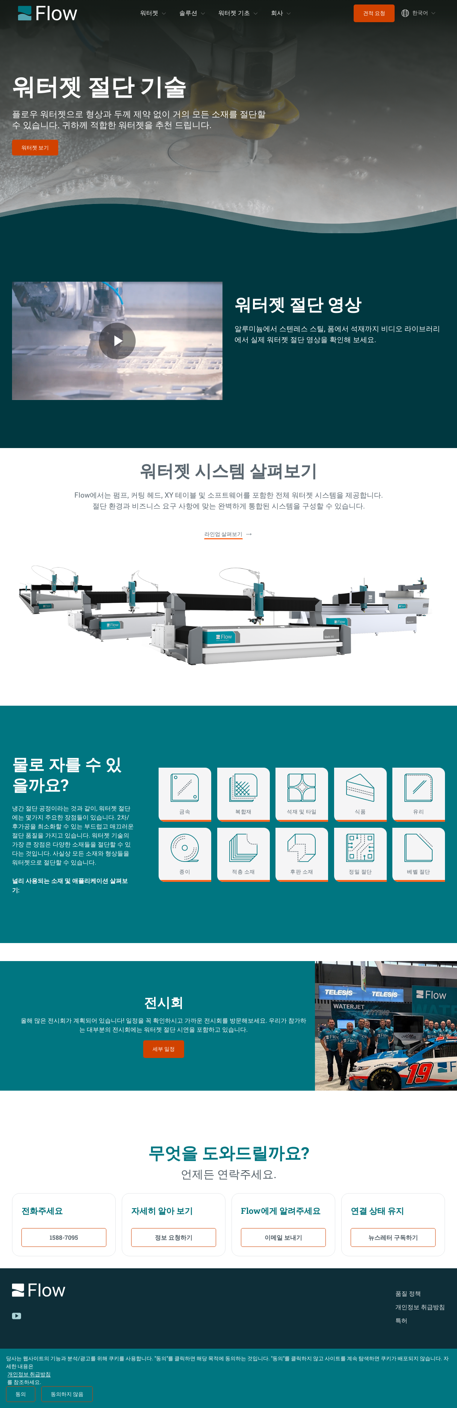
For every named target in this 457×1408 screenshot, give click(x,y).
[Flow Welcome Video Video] (117, 341)
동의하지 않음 (67, 1394)
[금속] (185, 795)
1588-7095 (64, 1237)
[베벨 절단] (418, 855)
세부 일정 (164, 1049)
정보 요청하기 (173, 1237)
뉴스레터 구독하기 (393, 1237)
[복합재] (243, 795)
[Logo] (96, 1291)
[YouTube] (16, 1315)
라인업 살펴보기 (223, 534)
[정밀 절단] (360, 855)
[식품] (360, 795)
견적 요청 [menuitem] (374, 13)
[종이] (185, 855)
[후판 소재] (301, 855)
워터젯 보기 (35, 148)
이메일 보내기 (283, 1237)
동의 (20, 1394)
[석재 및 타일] (301, 795)
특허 (401, 1320)
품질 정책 (408, 1293)
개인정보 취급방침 (420, 1307)
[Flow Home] (47, 13)
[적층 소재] (243, 855)
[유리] (418, 795)
